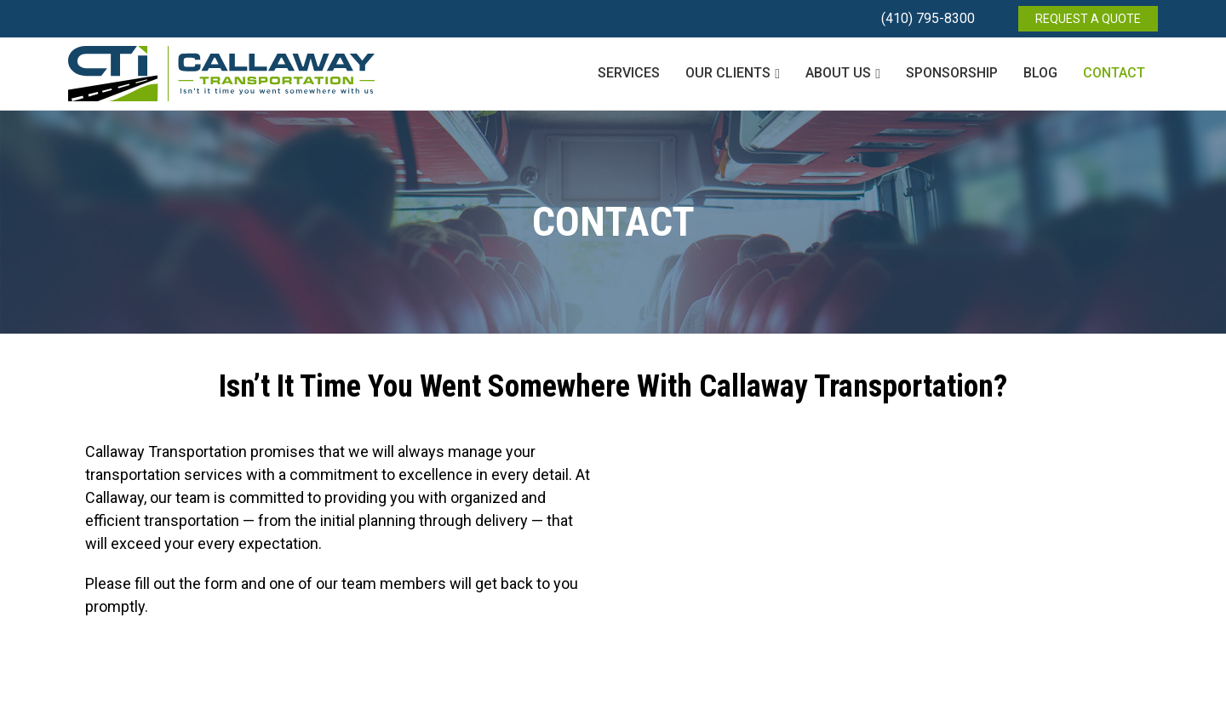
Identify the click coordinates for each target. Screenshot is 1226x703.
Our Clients (728, 73)
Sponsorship (952, 73)
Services (629, 73)
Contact (1114, 73)
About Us (838, 73)
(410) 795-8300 (928, 18)
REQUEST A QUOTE (1088, 19)
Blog (1040, 73)
